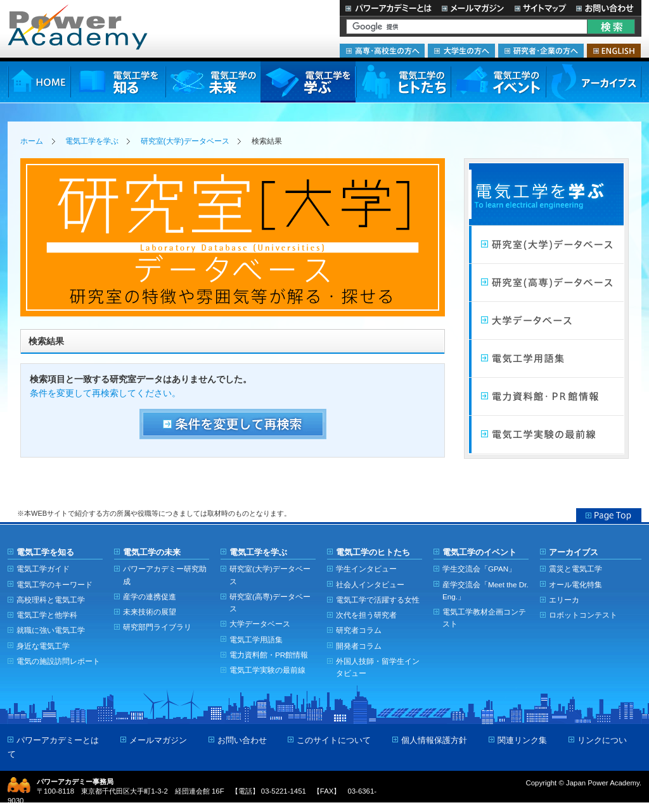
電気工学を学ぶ (308, 82)
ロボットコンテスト (583, 615)
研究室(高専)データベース (270, 602)
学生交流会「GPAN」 (479, 569)
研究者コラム (359, 630)
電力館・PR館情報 (546, 397)
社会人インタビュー (370, 584)
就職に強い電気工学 (50, 630)
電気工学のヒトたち (403, 82)
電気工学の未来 (212, 82)
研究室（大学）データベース (546, 245)
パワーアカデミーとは (388, 8)
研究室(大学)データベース (185, 141)
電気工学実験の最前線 (546, 435)
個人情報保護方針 (434, 740)
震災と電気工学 (575, 569)
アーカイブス (593, 82)
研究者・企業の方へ (541, 51)
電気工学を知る (117, 82)
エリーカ (564, 600)
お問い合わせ (606, 8)
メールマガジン (473, 8)
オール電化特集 (575, 584)
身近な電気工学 (43, 646)
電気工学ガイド (43, 569)
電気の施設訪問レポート (58, 661)
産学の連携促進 (149, 596)
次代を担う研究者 (366, 615)
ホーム (31, 141)
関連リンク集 (522, 740)
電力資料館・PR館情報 (268, 655)
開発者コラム (359, 646)
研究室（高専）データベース (546, 283)
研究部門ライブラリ (157, 627)
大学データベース (546, 321)
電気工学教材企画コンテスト (484, 618)
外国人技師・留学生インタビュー (378, 667)
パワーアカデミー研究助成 (165, 575)
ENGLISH (614, 51)
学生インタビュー (366, 569)
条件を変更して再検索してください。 (105, 393)
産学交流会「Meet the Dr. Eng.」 (485, 590)
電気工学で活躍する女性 (378, 600)
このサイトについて (334, 740)
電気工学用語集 (546, 359)
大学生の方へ (461, 51)
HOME (39, 82)
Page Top (608, 515)
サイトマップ (540, 8)
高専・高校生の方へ (382, 51)
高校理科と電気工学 (50, 600)
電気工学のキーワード (54, 584)
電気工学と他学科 (46, 615)
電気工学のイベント (498, 82)
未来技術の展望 (149, 612)
